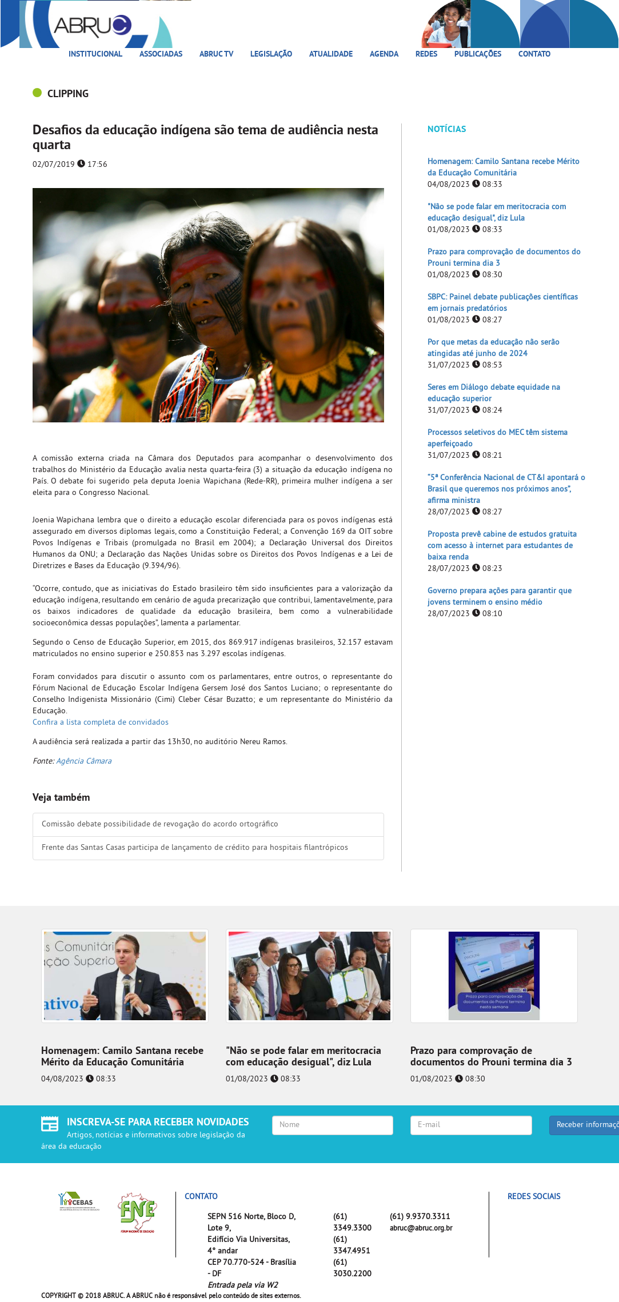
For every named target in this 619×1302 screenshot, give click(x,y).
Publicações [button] (477, 54)
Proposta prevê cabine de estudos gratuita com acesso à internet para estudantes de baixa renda (502, 546)
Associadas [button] (160, 54)
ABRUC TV (216, 54)
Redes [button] (426, 54)
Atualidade (331, 54)
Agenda (384, 54)
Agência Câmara (83, 761)
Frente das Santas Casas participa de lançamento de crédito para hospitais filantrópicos (195, 848)
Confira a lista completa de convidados (101, 723)
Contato (534, 54)
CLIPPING (68, 94)
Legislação (271, 54)
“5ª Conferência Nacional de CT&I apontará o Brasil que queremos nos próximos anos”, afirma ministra (506, 489)
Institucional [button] (95, 54)
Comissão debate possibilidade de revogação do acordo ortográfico (160, 824)
